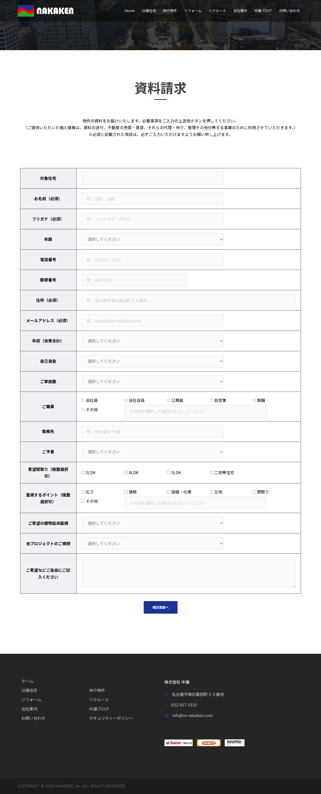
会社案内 (240, 10)
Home (130, 10)
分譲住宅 (149, 10)
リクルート (217, 10)
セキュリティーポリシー (111, 718)
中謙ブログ (263, 10)
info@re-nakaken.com (192, 715)
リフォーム (193, 10)
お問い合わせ (289, 10)
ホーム (27, 681)
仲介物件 (170, 10)
